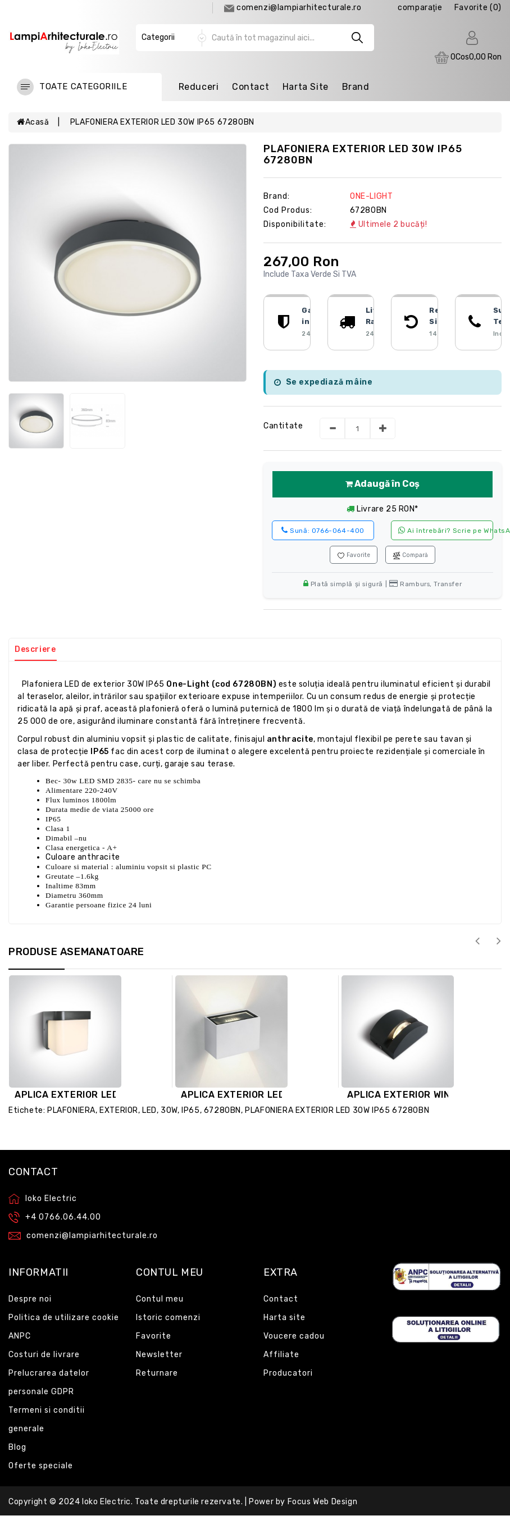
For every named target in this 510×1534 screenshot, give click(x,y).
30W (169, 1110)
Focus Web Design (323, 1501)
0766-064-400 (323, 530)
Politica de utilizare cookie (63, 1317)
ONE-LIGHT (371, 196)
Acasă (33, 122)
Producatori (288, 1373)
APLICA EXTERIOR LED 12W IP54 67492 (105, 1094)
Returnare (157, 1373)
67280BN (222, 1110)
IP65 (190, 1110)
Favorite (353, 555)
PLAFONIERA (71, 1110)
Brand (356, 86)
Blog (17, 1447)
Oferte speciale (40, 1466)
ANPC (19, 1336)
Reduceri (199, 86)
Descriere (35, 649)
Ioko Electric (106, 1501)
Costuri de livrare (44, 1354)
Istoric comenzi (168, 1317)
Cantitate (283, 426)
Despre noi (30, 1299)
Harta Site (306, 86)
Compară (410, 555)
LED (149, 1110)
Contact (250, 86)
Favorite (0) (478, 7)
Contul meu (160, 1299)
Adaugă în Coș (382, 483)
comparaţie (420, 7)
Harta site (284, 1317)
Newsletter (159, 1354)
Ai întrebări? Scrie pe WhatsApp (445, 530)
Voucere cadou (294, 1336)
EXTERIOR (118, 1110)
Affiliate (281, 1354)
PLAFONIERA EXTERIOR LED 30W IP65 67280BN (162, 122)
